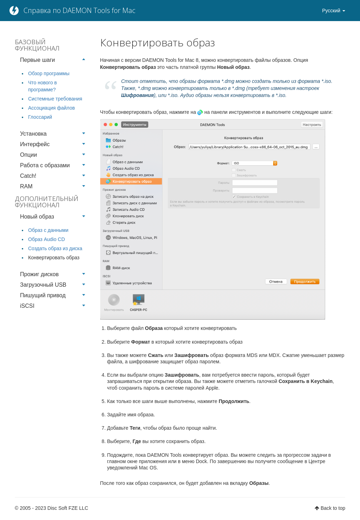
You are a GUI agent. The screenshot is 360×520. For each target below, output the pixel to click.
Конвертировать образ (53, 257)
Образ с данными (48, 230)
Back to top (333, 508)
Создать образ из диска (55, 248)
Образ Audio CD (46, 239)
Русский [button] (333, 10)
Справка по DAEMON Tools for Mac (79, 10)
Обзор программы (48, 73)
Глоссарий (40, 117)
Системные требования (55, 99)
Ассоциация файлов (51, 108)
